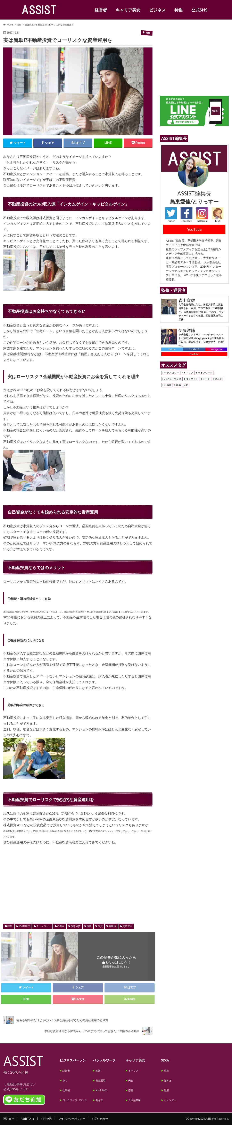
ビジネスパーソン (73, 1060)
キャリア (188, 372)
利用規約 (46, 1118)
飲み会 (218, 379)
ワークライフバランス (75, 1100)
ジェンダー (170, 1100)
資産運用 (127, 926)
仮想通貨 (76, 926)
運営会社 (8, 1118)
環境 (166, 1070)
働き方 (99, 1100)
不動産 (61, 926)
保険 (89, 926)
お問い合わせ (100, 1118)
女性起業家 (134, 1100)
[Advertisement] (77, 880)
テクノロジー (43, 926)
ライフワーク (205, 372)
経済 (166, 1090)
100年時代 (24, 926)
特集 (178, 9)
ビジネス (157, 9)
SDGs (165, 1060)
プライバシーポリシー (71, 1118)
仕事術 (168, 385)
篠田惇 (112, 926)
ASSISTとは (27, 1118)
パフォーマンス (172, 379)
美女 (130, 1080)
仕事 (178, 385)
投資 (100, 926)
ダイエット (192, 379)
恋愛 (130, 1090)
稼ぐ (65, 1080)
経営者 (101, 9)
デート (206, 379)
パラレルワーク (104, 1060)
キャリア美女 (128, 9)
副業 (98, 1070)
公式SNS (199, 9)
